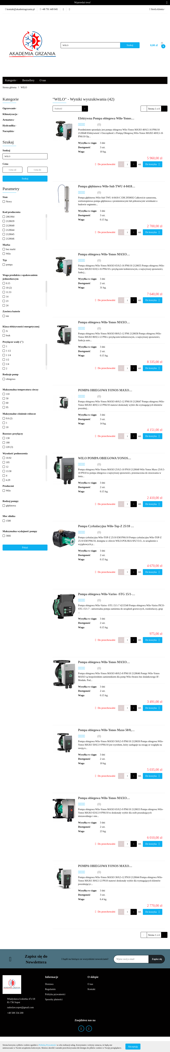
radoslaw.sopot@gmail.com (20, 1007)
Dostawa (49, 984)
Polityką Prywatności (47, 1045)
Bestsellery (28, 80)
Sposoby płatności (54, 999)
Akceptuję (133, 1046)
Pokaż (25, 547)
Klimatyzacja (10, 114)
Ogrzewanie (10, 108)
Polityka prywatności (55, 994)
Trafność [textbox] (58, 108)
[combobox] (70, 109)
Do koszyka (152, 164)
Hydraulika (9, 125)
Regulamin (50, 989)
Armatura (9, 119)
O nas (43, 80)
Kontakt (91, 989)
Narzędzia (9, 131)
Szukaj (25, 178)
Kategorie (11, 80)
